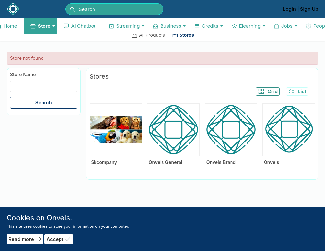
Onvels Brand (221, 162)
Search (43, 102)
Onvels (271, 162)
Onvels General (165, 162)
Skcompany (104, 162)
